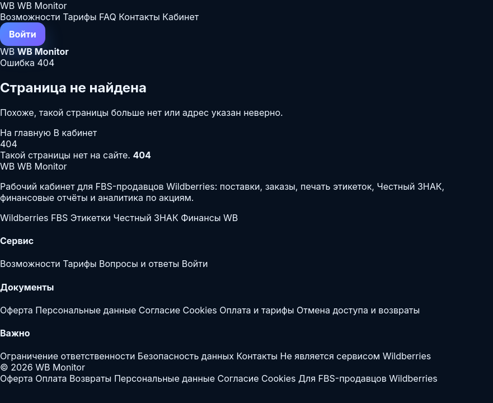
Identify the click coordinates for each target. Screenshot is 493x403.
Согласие (159, 310)
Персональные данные (85, 310)
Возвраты (90, 378)
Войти (22, 34)
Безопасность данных (186, 356)
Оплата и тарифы (256, 310)
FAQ (107, 16)
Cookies (199, 310)
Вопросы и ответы (139, 263)
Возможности (30, 16)
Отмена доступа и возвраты (358, 310)
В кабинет (75, 132)
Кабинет (180, 16)
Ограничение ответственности (67, 356)
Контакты (139, 16)
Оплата (51, 378)
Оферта (16, 310)
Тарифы (79, 16)
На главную (27, 132)
